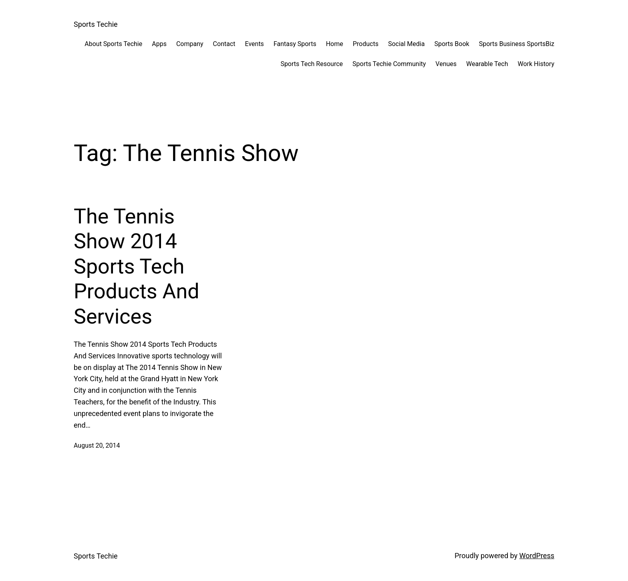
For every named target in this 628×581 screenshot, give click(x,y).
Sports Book (451, 44)
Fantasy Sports (295, 44)
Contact (224, 44)
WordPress (536, 555)
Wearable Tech (487, 64)
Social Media (406, 44)
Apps (159, 44)
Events (254, 44)
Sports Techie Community (389, 64)
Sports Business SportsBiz (516, 44)
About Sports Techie (113, 44)
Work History (536, 64)
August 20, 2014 (97, 445)
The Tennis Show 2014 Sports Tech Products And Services (136, 266)
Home (334, 44)
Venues (446, 64)
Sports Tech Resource (311, 64)
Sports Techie (96, 24)
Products (365, 44)
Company (189, 44)
